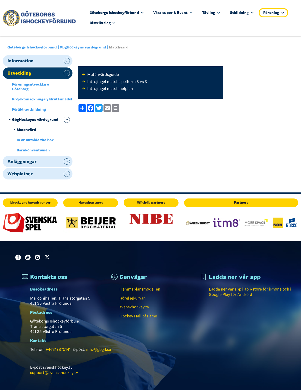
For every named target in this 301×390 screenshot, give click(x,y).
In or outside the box (35, 140)
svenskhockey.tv (134, 307)
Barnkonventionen (33, 150)
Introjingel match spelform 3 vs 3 (117, 81)
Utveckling (19, 73)
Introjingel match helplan (110, 88)
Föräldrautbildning (29, 109)
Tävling (211, 12)
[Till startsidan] (41, 18)
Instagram (38, 257)
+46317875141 (58, 349)
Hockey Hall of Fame (138, 316)
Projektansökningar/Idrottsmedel (42, 99)
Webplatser (20, 173)
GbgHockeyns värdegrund (83, 47)
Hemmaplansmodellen (139, 289)
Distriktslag (103, 23)
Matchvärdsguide (103, 74)
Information (20, 61)
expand (67, 61)
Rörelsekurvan (132, 298)
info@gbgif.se (98, 349)
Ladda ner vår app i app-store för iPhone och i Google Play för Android (250, 292)
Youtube (28, 257)
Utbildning (242, 12)
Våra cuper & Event (172, 12)
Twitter (48, 257)
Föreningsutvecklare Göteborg (30, 86)
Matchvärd (26, 130)
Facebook (19, 257)
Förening (273, 12)
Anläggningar (22, 161)
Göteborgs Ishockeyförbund (117, 12)
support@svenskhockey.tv (54, 372)
